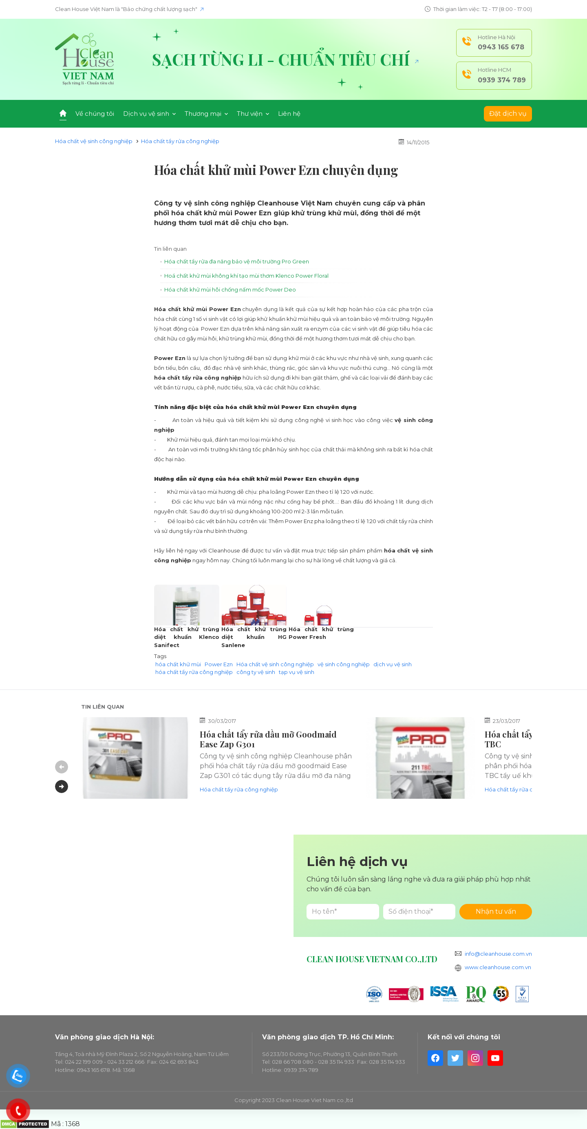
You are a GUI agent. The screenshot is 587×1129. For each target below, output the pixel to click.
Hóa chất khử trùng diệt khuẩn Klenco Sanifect (186, 637)
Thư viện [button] (253, 113)
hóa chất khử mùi (178, 664)
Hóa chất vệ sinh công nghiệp (93, 141)
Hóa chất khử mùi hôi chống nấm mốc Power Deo (230, 289)
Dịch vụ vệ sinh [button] (149, 113)
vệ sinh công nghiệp (344, 664)
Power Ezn (219, 664)
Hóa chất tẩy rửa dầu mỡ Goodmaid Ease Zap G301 (268, 739)
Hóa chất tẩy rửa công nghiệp (180, 141)
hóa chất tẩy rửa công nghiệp (194, 672)
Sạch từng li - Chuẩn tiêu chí (285, 59)
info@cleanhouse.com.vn (498, 953)
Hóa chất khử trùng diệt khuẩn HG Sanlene (254, 637)
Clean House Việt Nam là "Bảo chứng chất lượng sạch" (129, 9)
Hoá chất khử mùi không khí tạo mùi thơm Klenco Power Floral (246, 275)
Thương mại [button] (206, 113)
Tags (160, 656)
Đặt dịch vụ (508, 113)
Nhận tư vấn (496, 911)
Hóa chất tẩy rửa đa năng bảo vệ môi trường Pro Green (236, 261)
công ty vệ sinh (255, 672)
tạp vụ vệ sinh (296, 672)
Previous (61, 766)
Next (61, 786)
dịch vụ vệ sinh (392, 664)
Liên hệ (289, 113)
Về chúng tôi (94, 113)
